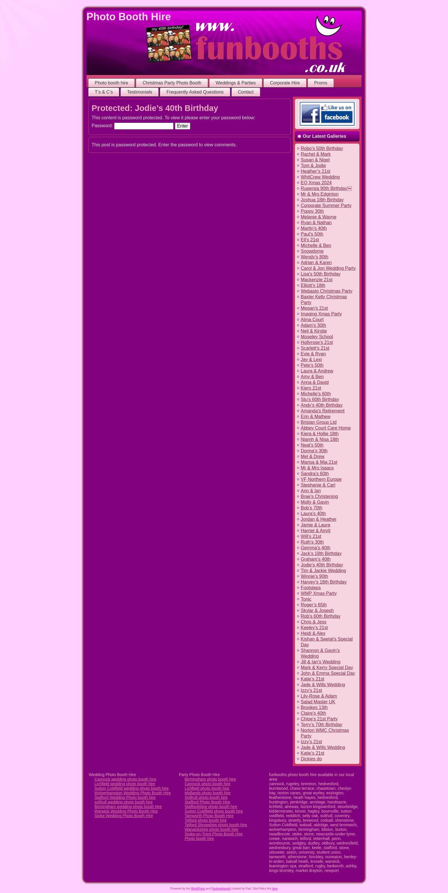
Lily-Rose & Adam (319, 696)
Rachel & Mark (316, 154)
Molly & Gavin (315, 502)
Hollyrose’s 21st (317, 342)
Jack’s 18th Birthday (321, 553)
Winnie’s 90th (314, 576)
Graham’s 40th (316, 559)
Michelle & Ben (316, 245)
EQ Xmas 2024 (316, 182)
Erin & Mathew (315, 416)
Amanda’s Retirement (323, 410)
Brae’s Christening (319, 496)
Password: (132, 125)
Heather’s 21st (315, 171)
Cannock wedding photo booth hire (125, 779)
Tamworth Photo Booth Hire (209, 815)
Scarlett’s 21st (315, 348)
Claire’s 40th (313, 713)
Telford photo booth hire (206, 820)
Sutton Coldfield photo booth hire (214, 811)
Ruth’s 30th (312, 542)
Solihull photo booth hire (206, 797)
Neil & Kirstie (314, 331)
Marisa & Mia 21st (319, 462)
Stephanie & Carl (318, 485)
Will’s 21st (311, 536)
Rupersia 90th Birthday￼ (326, 188)
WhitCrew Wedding (320, 177)
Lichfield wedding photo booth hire (124, 783)
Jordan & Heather (318, 519)
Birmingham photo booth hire (210, 779)
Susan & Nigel (315, 159)
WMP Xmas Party (319, 593)
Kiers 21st (311, 388)
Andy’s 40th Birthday (321, 405)
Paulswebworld (221, 888)
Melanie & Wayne (318, 216)
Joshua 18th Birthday (322, 199)
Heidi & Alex (313, 633)
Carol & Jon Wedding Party (328, 268)
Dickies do (311, 758)
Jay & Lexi (311, 359)
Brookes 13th (314, 707)
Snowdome (312, 251)
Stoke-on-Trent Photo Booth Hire (214, 834)
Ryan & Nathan (316, 222)
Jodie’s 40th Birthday (322, 564)
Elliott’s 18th (313, 285)
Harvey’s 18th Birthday (324, 582)
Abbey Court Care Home (326, 428)
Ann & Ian (311, 490)
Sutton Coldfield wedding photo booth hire (131, 788)
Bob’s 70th (311, 507)
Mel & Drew (312, 456)
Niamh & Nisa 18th (320, 439)
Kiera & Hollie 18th (320, 433)
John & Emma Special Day (328, 673)
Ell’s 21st (310, 239)
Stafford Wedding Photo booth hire (125, 797)
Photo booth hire (199, 838)
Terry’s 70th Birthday (321, 724)
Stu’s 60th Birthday (320, 399)
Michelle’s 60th (316, 393)
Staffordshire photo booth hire (211, 806)
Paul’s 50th (312, 234)
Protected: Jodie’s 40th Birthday (155, 108)
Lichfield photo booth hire (207, 788)
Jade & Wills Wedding (323, 684)
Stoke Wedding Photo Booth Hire (123, 815)
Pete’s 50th (312, 365)
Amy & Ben (312, 376)
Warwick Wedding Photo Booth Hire (126, 811)
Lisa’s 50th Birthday (320, 274)
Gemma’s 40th (315, 547)
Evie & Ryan (313, 353)
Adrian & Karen (316, 262)
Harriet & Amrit (315, 530)
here (275, 888)
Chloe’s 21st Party (319, 718)
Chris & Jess (313, 621)
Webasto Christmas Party (326, 291)
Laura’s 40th (313, 513)
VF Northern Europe (321, 479)
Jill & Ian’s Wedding (320, 661)
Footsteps (311, 587)
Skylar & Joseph (317, 610)
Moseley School (317, 336)
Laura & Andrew (317, 370)
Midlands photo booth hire (208, 793)
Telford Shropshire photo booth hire (216, 825)
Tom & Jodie (313, 165)
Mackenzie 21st (316, 279)
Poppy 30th (312, 211)
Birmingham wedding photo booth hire (128, 806)
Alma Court (312, 319)
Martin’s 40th (314, 228)
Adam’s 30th (313, 325)
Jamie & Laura (315, 525)
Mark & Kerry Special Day (327, 667)
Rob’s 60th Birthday (320, 616)
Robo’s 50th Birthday (322, 148)
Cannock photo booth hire (207, 783)
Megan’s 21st (314, 308)
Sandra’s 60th (315, 473)
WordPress (198, 888)
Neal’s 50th (312, 445)
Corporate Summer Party (326, 205)
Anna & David (315, 382)
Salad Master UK (318, 701)
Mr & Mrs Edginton (319, 194)
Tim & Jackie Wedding (323, 570)
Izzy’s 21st (311, 690)
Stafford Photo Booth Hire (207, 802)
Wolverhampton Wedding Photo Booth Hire (132, 793)
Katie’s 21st (312, 679)
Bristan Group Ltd (318, 422)
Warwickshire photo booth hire (211, 829)
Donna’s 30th (314, 450)
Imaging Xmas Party (321, 313)
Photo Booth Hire (128, 17)
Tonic (306, 599)
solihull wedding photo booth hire (123, 802)
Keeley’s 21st (314, 627)
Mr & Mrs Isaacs (317, 467)
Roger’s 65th (314, 604)
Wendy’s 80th (314, 256)
